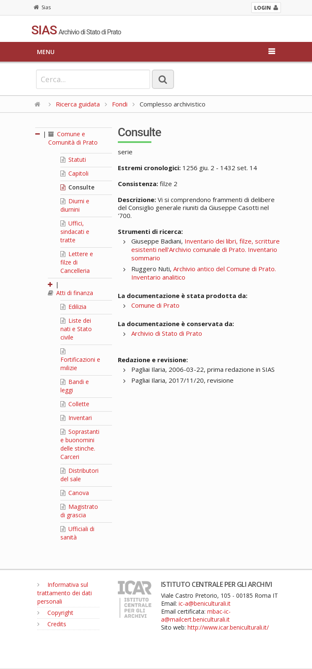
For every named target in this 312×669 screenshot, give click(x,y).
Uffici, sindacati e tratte (74, 231)
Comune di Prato (155, 305)
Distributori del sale (79, 475)
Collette (74, 404)
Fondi (119, 104)
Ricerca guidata (78, 104)
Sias (42, 7)
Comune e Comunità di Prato (73, 138)
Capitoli (74, 173)
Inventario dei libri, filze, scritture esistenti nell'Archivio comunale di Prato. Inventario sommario (205, 249)
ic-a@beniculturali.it (205, 603)
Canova (74, 493)
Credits (51, 624)
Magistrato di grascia (79, 511)
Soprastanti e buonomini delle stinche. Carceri (79, 444)
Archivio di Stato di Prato (166, 333)
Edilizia (73, 307)
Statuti (73, 159)
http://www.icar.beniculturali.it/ (228, 627)
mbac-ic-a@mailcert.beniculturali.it (196, 615)
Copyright (55, 613)
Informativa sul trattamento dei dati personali (64, 593)
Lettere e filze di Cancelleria (76, 262)
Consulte (77, 187)
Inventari (76, 418)
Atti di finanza (70, 293)
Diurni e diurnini (74, 205)
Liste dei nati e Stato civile (76, 328)
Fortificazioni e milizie (80, 360)
